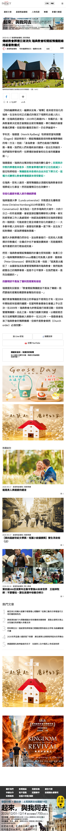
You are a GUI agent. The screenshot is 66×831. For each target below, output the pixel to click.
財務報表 (10, 795)
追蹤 (48, 49)
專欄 (46, 12)
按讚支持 (47, 336)
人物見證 (35, 12)
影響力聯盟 (57, 12)
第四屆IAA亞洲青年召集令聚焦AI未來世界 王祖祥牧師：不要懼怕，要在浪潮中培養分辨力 (30, 590)
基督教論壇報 (21, 12)
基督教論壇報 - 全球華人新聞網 (6, 3)
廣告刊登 (49, 789)
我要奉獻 (15, 357)
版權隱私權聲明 (51, 792)
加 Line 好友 (16, 336)
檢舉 (62, 48)
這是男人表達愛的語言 (14, 490)
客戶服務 (23, 792)
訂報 (47, 3)
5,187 (12, 101)
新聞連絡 (23, 789)
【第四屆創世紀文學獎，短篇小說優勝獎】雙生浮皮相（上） (31, 539)
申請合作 (10, 792)
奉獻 (52, 3)
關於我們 (10, 789)
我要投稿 (36, 789)
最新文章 (8, 12)
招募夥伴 (36, 792)
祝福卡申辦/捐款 (26, 795)
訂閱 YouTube (32, 342)
